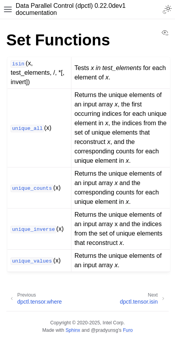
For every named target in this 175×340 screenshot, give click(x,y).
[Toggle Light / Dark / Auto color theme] (167, 9)
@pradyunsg (104, 330)
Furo (128, 330)
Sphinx (73, 330)
